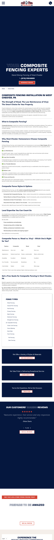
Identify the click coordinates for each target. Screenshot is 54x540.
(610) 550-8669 (28, 24)
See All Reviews (27, 377)
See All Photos (27, 419)
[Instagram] (30, 470)
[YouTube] (33, 470)
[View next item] (30, 373)
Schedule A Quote (27, 441)
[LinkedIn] (27, 470)
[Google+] (20, 470)
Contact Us (25, 466)
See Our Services (27, 303)
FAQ (18, 466)
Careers (34, 466)
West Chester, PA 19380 (27, 460)
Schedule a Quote (27, 28)
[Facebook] (24, 470)
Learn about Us (27, 320)
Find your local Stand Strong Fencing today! (19, 393)
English (3, 538)
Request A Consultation (27, 475)
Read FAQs (27, 337)
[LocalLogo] (27, 3)
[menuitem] (27, 248)
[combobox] (4, 538)
